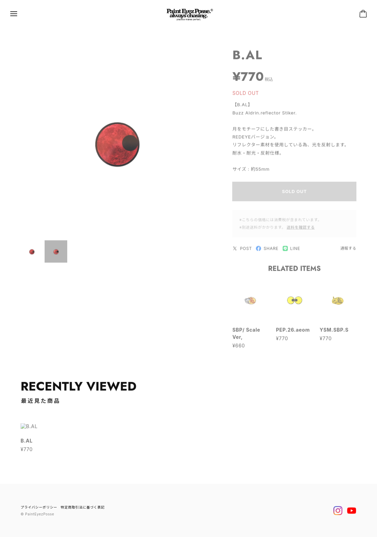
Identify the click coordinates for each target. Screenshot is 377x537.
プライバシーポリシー (39, 507)
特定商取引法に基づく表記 (83, 507)
